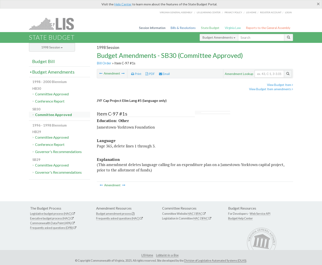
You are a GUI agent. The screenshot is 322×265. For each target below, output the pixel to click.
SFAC (199, 213)
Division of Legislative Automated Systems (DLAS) (215, 260)
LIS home (251, 12)
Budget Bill (43, 61)
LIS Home (147, 255)
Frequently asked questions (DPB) (51, 228)
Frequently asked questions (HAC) (117, 218)
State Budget (210, 28)
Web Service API (260, 213)
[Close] (318, 4)
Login (288, 12)
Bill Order (104, 63)
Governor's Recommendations (58, 151)
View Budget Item (280, 85)
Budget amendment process (114, 213)
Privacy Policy (233, 12)
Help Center (123, 4)
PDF (150, 74)
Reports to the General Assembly (268, 28)
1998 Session (52, 47)
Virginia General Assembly (176, 12)
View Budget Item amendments (271, 89)
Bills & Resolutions (183, 28)
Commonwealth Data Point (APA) (50, 223)
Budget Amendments (219, 37)
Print (136, 74)
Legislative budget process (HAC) (51, 213)
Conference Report (49, 101)
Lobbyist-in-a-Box (167, 255)
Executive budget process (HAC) (50, 218)
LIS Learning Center (209, 12)
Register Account (270, 12)
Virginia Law (233, 28)
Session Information (152, 28)
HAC (191, 213)
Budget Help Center (240, 218)
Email (164, 74)
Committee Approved (52, 94)
